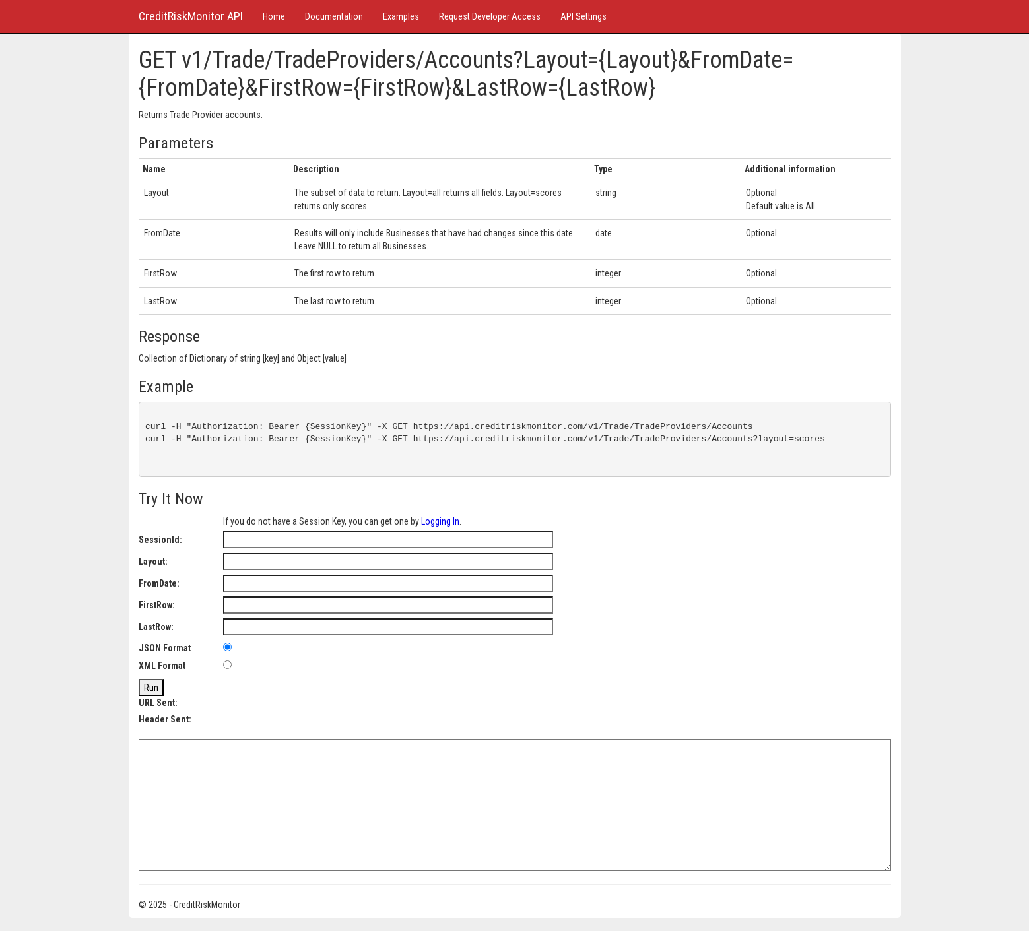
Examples (401, 16)
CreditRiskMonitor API (191, 16)
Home (274, 16)
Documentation (334, 16)
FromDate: (159, 583)
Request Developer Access (490, 16)
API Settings (583, 16)
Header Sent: (165, 719)
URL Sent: (158, 702)
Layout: (153, 561)
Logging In (440, 521)
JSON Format (165, 648)
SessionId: (160, 539)
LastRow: (156, 627)
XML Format (162, 665)
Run (151, 687)
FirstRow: (157, 605)
